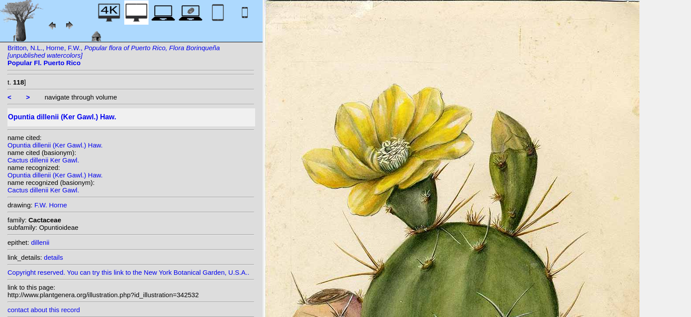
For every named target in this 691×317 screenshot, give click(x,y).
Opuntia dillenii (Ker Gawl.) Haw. (55, 145)
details (53, 257)
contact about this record (43, 309)
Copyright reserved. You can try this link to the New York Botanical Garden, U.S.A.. (130, 270)
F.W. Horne (50, 205)
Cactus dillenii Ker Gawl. (43, 160)
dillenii (40, 242)
